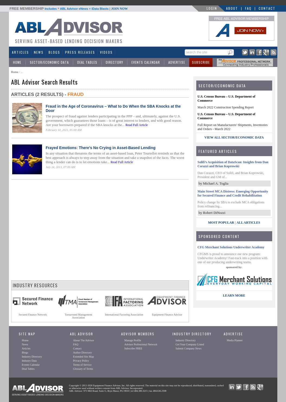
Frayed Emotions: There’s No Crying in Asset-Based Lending (101, 148)
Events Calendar (145, 62)
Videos (106, 52)
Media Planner (235, 340)
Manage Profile (132, 340)
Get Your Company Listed (190, 344)
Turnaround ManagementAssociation (78, 316)
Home (17, 62)
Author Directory (82, 352)
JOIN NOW (119, 9)
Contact (267, 8)
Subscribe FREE (133, 348)
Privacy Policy (81, 360)
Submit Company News (189, 348)
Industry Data (29, 360)
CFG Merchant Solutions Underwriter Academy (231, 247)
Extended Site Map (83, 356)
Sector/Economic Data (49, 62)
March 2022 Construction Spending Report (226, 107)
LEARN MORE (234, 295)
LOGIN (212, 8)
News (39, 52)
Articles (20, 52)
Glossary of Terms (83, 368)
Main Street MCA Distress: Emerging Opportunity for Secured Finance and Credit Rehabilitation (233, 193)
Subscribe (201, 62)
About (232, 8)
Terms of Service (82, 364)
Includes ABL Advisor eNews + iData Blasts (68, 8)
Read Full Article (137, 125)
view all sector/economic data (234, 137)
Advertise (176, 62)
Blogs (54, 52)
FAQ (248, 8)
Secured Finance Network (33, 314)
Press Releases (80, 52)
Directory (114, 62)
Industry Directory (32, 356)
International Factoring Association (124, 314)
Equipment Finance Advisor (167, 314)
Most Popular (221, 222)
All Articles (248, 222)
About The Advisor (83, 340)
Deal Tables (87, 62)
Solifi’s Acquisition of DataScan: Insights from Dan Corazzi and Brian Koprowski (233, 164)
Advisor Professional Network (141, 344)
